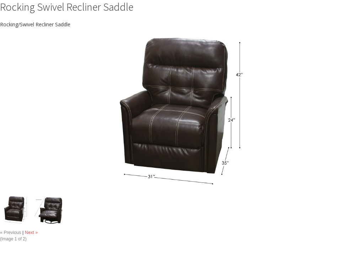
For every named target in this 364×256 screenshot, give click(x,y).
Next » (31, 232)
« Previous (10, 232)
